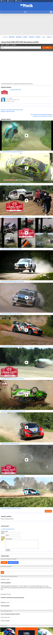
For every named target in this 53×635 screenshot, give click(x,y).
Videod (2, 44)
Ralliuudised (19, 37)
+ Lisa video (13, 44)
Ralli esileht (11, 37)
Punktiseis (38, 37)
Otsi (47, 47)
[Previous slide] (1, 37)
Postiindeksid (18, 1)
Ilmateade (3, 1)
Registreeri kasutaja (13, 562)
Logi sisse (4, 562)
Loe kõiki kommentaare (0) (7, 529)
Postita (8, 550)
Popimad (7, 44)
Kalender (25, 37)
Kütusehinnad (10, 1)
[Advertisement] (26, 24)
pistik (10, 98)
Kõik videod (48, 511)
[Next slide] (52, 37)
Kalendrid (49, 37)
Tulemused (31, 37)
